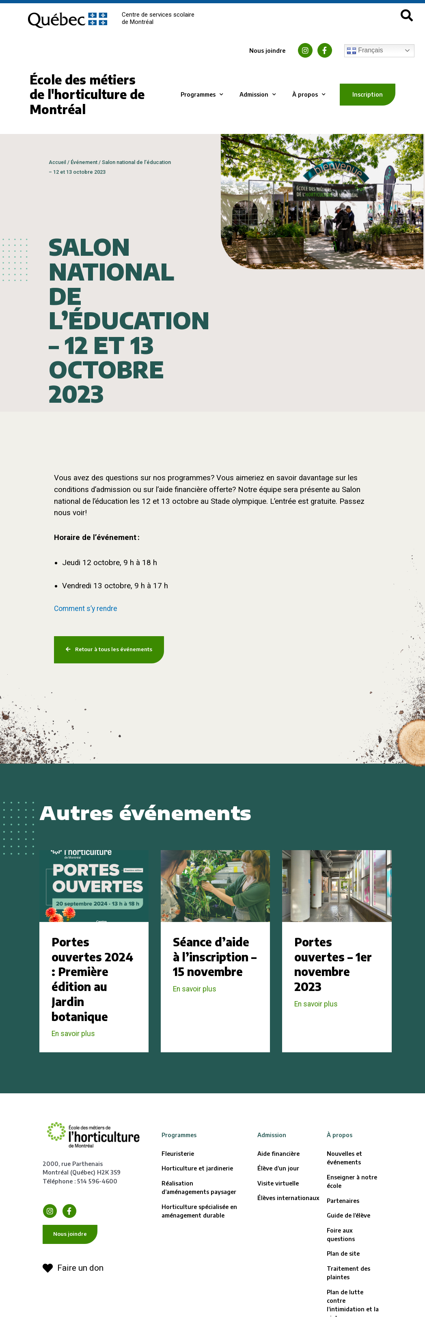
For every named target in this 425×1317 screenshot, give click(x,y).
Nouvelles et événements (344, 1175)
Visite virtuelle (278, 1200)
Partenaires (343, 1217)
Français (365, 51)
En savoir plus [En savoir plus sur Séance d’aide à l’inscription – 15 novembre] (196, 1006)
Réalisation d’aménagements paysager (199, 1205)
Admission (257, 95)
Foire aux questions (341, 1251)
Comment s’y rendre (87, 608)
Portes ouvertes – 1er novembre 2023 (336, 966)
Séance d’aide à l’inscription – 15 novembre (214, 966)
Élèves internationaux (288, 1215)
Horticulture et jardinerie (197, 1185)
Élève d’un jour (278, 1185)
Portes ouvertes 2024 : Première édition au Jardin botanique (82, 988)
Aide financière (278, 1171)
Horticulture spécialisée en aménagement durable (199, 1228)
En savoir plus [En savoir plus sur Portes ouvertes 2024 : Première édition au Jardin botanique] (75, 1051)
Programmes (202, 95)
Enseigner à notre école (352, 1199)
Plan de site (343, 1270)
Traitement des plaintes (348, 1290)
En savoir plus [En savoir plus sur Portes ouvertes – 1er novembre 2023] (317, 1006)
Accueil (58, 162)
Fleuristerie (178, 1171)
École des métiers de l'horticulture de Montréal (87, 94)
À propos (309, 95)
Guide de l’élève (348, 1232)
